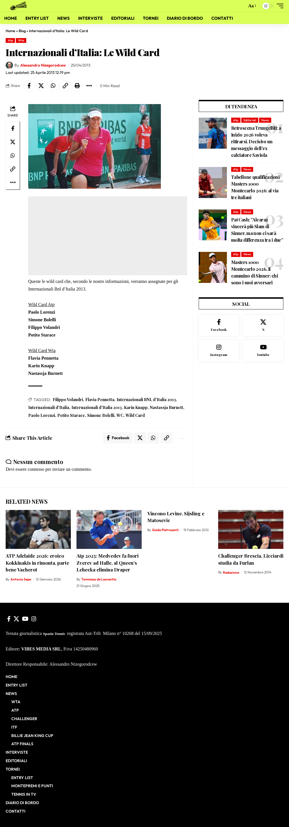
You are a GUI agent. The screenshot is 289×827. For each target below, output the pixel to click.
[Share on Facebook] (29, 85)
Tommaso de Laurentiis (98, 579)
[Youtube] (263, 351)
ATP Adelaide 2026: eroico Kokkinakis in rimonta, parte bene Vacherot (37, 563)
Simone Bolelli (100, 415)
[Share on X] (41, 85)
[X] (263, 325)
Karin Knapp (136, 407)
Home (10, 30)
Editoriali (250, 120)
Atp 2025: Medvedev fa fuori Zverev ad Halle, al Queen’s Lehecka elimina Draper (107, 563)
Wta (21, 40)
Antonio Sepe (20, 579)
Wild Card (135, 415)
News (265, 120)
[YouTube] (25, 619)
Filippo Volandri (68, 399)
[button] (241, 6)
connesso (36, 469)
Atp (10, 40)
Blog (22, 30)
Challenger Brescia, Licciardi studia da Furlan (250, 559)
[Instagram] (219, 351)
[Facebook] (219, 325)
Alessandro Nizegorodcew (43, 65)
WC (120, 415)
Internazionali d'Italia (48, 407)
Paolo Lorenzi (41, 415)
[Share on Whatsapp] (53, 85)
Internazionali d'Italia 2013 (96, 407)
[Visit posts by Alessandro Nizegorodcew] (9, 65)
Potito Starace (71, 415)
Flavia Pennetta (99, 399)
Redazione (231, 572)
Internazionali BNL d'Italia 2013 (146, 399)
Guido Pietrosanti (165, 530)
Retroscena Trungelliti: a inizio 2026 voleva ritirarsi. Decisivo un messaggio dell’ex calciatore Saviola (256, 141)
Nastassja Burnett (166, 407)
